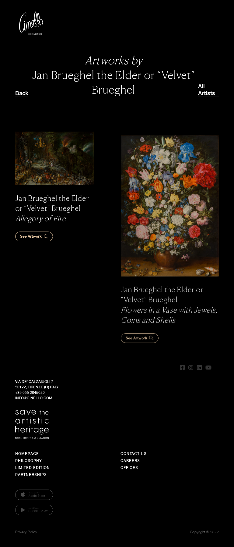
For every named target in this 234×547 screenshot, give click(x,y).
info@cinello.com (33, 398)
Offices (129, 467)
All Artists (206, 89)
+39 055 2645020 (30, 392)
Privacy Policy (26, 532)
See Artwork (34, 236)
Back (21, 93)
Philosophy (28, 460)
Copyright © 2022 (204, 532)
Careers (130, 460)
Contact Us (133, 453)
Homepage (27, 453)
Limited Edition (32, 467)
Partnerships (31, 474)
